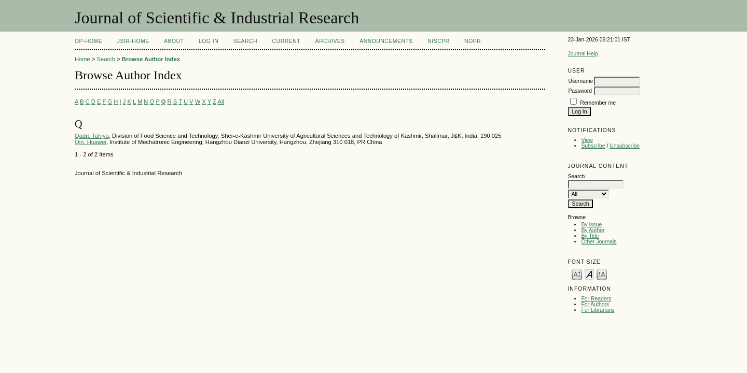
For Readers (596, 299)
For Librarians (597, 310)
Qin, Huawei (90, 142)
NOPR (472, 41)
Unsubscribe (625, 146)
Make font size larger (602, 274)
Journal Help (583, 53)
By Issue (591, 224)
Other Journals (598, 242)
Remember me (598, 103)
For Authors (595, 304)
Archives (329, 41)
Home (82, 59)
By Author (592, 230)
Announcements (386, 41)
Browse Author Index (151, 59)
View (586, 140)
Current (286, 41)
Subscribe (593, 146)
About (174, 41)
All (220, 101)
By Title (590, 236)
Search (245, 41)
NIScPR (438, 41)
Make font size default (589, 274)
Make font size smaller (577, 274)
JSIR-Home (133, 41)
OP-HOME (88, 41)
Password (580, 91)
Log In (208, 41)
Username (580, 81)
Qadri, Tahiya (92, 136)
